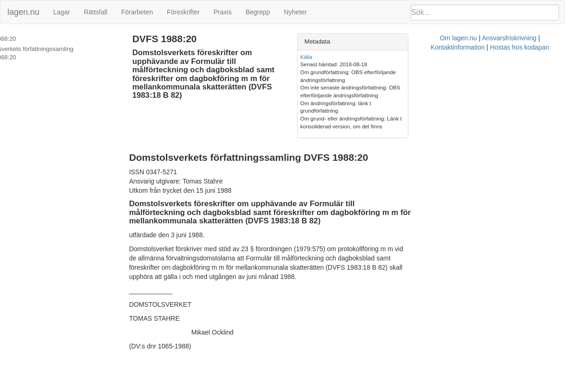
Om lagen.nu (261, 336)
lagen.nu (23, 12)
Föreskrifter (183, 12)
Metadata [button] (412, 41)
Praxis (223, 12)
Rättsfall (96, 12)
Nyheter (295, 12)
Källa (400, 57)
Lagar (61, 12)
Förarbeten (136, 12)
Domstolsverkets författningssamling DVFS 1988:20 (63, 53)
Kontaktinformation (372, 336)
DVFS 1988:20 (25, 38)
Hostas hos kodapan (433, 336)
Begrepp (258, 12)
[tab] (475, 42)
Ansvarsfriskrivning (312, 336)
